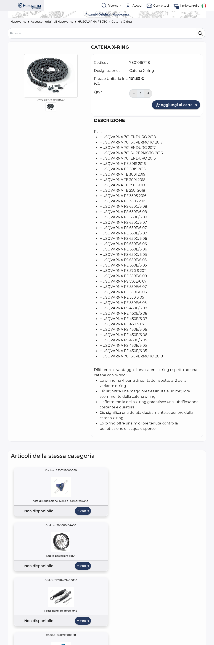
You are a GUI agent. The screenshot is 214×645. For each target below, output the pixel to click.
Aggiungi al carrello (176, 105)
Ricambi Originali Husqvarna (107, 14)
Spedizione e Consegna (77, 643)
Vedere (44, 516)
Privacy (65, 634)
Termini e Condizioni (74, 630)
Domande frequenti (25, 630)
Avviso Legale (70, 638)
